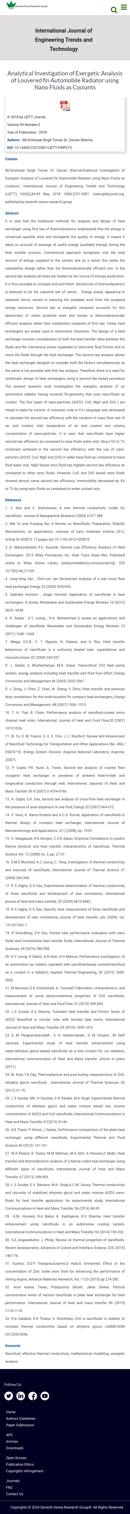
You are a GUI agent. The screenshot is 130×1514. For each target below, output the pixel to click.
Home (10, 1412)
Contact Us (14, 1494)
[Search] (112, 9)
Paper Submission (20, 1425)
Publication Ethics (20, 1464)
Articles (12, 1441)
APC (9, 1435)
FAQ (9, 1487)
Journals (13, 1481)
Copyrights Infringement (25, 1471)
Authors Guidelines (20, 1418)
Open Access (16, 1458)
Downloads (14, 1448)
